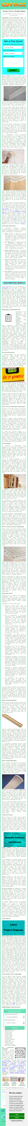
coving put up (15, 31)
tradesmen (4, 1074)
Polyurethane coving (16, 598)
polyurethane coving (7, 329)
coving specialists (7, 297)
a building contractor (18, 1066)
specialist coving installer (17, 165)
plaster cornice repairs (17, 341)
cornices (4, 147)
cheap (5, 194)
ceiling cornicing (6, 1061)
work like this (22, 170)
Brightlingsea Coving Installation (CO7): (12, 17)
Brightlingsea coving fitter (9, 127)
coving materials (9, 263)
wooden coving (22, 702)
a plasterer (13, 1063)
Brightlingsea (5, 287)
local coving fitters (9, 347)
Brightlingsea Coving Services (11, 1007)
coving (3, 25)
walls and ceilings (13, 79)
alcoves (3, 882)
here (14, 1003)
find (6, 976)
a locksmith (12, 1067)
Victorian (4, 105)
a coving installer (9, 1058)
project (13, 1004)
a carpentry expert (21, 1064)
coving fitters (14, 301)
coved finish (23, 131)
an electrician (20, 1071)
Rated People (5, 208)
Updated (3, 1111)
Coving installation (7, 286)
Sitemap (3, 1109)
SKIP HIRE (4, 1064)
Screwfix (23, 223)
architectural (23, 902)
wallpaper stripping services (17, 1072)
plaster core (17, 83)
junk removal (21, 1062)
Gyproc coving (5, 799)
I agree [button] (16, 1114)
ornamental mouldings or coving (10, 22)
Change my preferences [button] (16, 1120)
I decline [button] (17, 1117)
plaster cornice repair (8, 436)
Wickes (15, 218)
